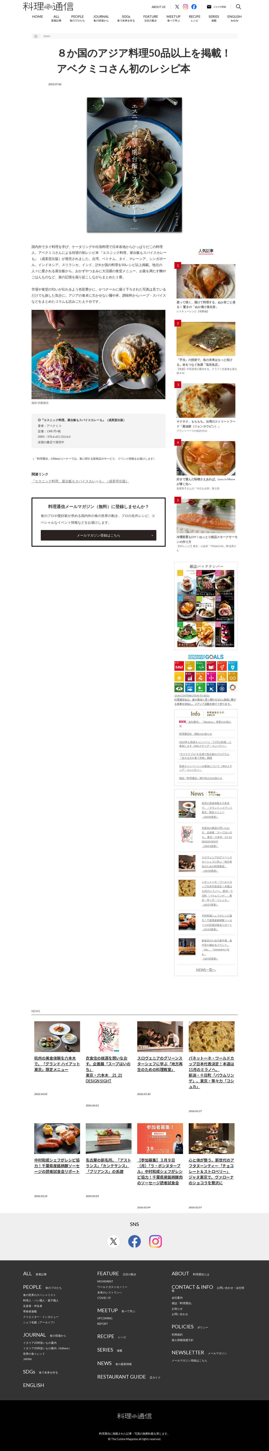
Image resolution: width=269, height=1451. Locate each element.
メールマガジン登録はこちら (98, 535)
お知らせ (177, 1308)
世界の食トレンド (34, 1353)
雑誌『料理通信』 (183, 1303)
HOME (37, 16)
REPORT (102, 1323)
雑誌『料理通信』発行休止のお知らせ (200, 778)
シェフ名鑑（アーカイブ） (39, 1322)
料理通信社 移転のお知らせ (195, 733)
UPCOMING (104, 1318)
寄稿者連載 (30, 1311)
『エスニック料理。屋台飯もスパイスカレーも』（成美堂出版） (80, 481)
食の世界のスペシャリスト (39, 1295)
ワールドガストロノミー (112, 1287)
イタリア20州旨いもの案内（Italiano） (47, 1348)
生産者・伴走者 (32, 1306)
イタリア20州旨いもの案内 (40, 1342)
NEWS (47, 36)
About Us (158, 7)
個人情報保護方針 (183, 1340)
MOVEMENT (105, 1281)
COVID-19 (104, 1298)
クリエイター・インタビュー (41, 1316)
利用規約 (177, 1334)
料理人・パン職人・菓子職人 (41, 1300)
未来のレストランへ (109, 1292)
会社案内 (177, 1297)
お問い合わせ (180, 1314)
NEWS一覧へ (206, 969)
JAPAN (27, 1359)
